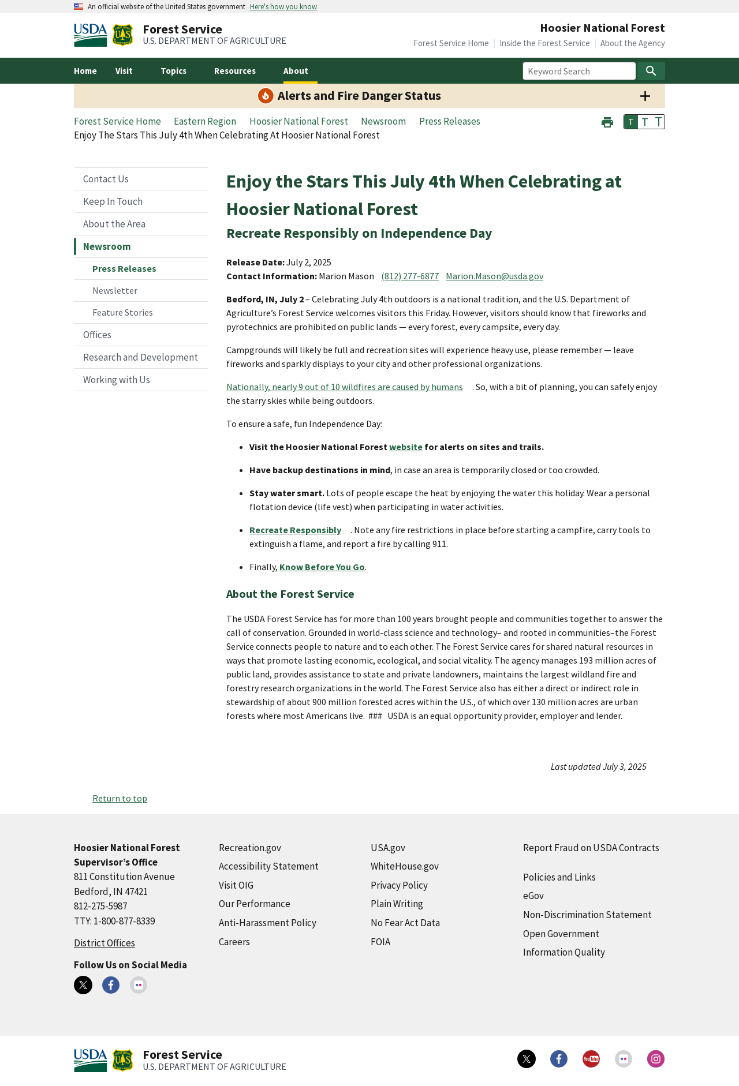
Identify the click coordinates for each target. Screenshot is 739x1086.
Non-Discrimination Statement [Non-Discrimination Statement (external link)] (587, 914)
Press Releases (124, 268)
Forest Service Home (451, 43)
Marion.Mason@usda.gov (494, 276)
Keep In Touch (113, 201)
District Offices (104, 943)
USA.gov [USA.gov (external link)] (388, 847)
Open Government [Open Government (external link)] (561, 933)
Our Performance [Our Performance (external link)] (254, 903)
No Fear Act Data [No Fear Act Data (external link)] (405, 922)
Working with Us (116, 379)
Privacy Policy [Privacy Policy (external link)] (399, 885)
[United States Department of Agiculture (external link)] (93, 35)
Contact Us (106, 179)
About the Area (114, 224)
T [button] (631, 122)
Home (85, 70)
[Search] (651, 71)
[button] (607, 121)
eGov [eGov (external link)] (533, 895)
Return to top (119, 798)
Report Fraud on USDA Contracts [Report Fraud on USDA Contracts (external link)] (591, 847)
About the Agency (632, 43)
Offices (97, 334)
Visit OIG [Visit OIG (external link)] (236, 885)
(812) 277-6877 (410, 276)
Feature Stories (122, 312)
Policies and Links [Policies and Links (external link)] (559, 877)
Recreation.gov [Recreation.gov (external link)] (250, 847)
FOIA (380, 941)
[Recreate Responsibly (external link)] (299, 529)
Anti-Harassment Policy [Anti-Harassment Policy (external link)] (267, 922)
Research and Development (140, 357)
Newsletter (114, 290)
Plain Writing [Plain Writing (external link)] (397, 903)
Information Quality (564, 952)
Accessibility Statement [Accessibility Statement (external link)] (269, 866)
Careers (234, 941)
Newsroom (107, 246)
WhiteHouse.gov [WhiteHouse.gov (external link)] (405, 866)
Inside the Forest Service (544, 43)
